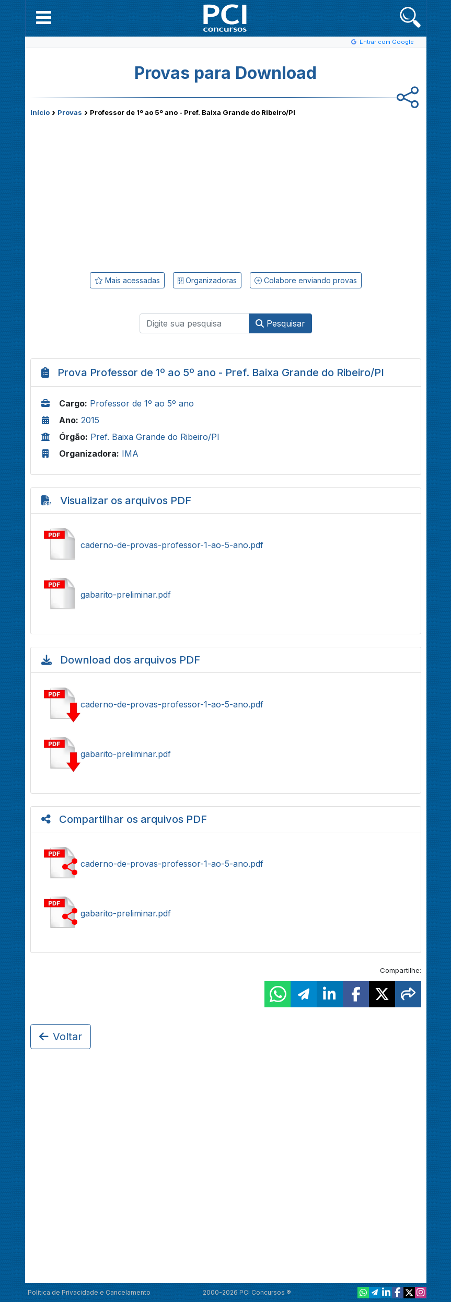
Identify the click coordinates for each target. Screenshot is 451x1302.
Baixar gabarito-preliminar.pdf (225, 754)
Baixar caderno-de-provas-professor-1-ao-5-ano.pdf (225, 704)
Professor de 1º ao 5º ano (142, 403)
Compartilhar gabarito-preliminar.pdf (225, 913)
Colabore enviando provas (306, 280)
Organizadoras (207, 280)
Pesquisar (280, 323)
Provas (69, 112)
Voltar (60, 1036)
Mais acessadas (127, 280)
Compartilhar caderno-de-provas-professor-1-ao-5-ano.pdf (225, 864)
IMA (130, 453)
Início (40, 112)
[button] (43, 17)
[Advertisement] (140, 192)
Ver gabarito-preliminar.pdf (225, 594)
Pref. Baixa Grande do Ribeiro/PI (154, 437)
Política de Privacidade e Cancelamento (89, 1292)
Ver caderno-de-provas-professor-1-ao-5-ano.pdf (225, 545)
